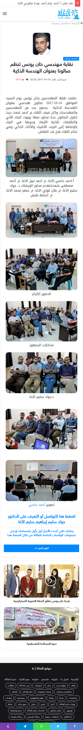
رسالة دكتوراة (16, 717)
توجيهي (69, 710)
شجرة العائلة (10, 679)
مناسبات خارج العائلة (36, 710)
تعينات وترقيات (44, 692)
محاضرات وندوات (60, 23)
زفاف (73, 685)
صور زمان (22, 704)
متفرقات (38, 685)
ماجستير (45, 679)
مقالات (11, 685)
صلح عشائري (55, 710)
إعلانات (8, 698)
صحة (61, 698)
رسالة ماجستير (34, 717)
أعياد (52, 704)
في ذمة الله (24, 685)
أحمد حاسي (36, 505)
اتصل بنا (64, 679)
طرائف (14, 692)
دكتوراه (54, 679)
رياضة (51, 698)
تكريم (43, 704)
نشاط (10, 704)
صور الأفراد (24, 679)
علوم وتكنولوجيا (37, 698)
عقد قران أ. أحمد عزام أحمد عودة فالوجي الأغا (45, 3)
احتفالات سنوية (52, 717)
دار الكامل (68, 717)
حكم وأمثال (27, 692)
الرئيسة (77, 23)
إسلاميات (73, 698)
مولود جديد (61, 685)
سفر (49, 685)
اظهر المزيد (42, 548)
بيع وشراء (21, 698)
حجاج (33, 704)
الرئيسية (74, 679)
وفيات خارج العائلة (67, 704)
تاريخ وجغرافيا (16, 710)
